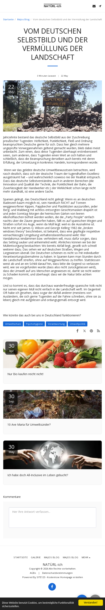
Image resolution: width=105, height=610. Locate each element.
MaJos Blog (23, 19)
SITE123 (41, 577)
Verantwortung (56, 323)
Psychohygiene (34, 323)
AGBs (33, 572)
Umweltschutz (13, 323)
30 (11, 347)
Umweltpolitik (77, 323)
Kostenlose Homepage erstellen (65, 577)
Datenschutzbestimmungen (57, 572)
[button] (4, 6)
